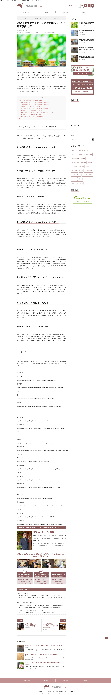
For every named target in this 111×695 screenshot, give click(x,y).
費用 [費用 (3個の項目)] (87, 166)
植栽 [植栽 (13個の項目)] (74, 154)
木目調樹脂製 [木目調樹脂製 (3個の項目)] (88, 170)
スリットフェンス (42, 32)
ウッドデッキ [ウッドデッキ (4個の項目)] (75, 162)
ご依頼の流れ (39, 691)
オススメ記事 (27, 32)
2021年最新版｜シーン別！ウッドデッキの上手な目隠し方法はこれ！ (50, 625)
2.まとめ (20, 118)
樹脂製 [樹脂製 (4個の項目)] (90, 162)
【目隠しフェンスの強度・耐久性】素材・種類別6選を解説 (41, 654)
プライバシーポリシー (69, 691)
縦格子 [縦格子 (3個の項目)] (81, 166)
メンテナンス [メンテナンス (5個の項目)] (88, 154)
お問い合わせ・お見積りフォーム (82, 91)
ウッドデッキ (21, 32)
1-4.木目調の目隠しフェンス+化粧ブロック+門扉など (35, 108)
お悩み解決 (27, 30)
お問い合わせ (55, 691)
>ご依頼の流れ (81, 7)
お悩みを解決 (26, 12)
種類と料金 (65, 12)
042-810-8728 (73, 5)
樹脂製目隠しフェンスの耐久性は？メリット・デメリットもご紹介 (43, 645)
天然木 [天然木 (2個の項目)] (74, 179)
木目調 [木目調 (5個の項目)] (80, 154)
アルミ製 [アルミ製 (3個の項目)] (74, 170)
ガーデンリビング (34, 32)
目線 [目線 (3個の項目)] (81, 170)
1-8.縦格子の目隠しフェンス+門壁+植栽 (31, 116)
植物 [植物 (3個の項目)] (73, 174)
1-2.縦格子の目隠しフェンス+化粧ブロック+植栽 (34, 105)
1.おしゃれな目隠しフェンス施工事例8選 (30, 101)
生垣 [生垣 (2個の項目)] (73, 183)
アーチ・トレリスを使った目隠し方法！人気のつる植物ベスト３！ (43, 662)
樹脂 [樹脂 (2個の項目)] (90, 174)
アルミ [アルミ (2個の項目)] (85, 174)
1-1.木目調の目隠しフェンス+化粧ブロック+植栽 (34, 103)
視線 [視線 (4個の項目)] (83, 158)
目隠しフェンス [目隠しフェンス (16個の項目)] (83, 150)
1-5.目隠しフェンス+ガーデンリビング (31, 110)
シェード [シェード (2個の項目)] (80, 183)
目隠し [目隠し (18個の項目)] (74, 150)
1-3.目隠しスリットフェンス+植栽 (30, 106)
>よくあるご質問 (90, 7)
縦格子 (59, 32)
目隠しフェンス (53, 32)
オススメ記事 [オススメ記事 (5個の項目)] (75, 158)
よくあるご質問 (47, 691)
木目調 (48, 32)
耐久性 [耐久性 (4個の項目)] (83, 162)
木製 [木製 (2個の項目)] (80, 179)
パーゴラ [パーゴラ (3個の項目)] (74, 166)
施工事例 (46, 12)
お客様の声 (84, 12)
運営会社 (61, 691)
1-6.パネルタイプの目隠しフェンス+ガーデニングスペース (37, 112)
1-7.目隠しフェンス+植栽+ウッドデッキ (31, 114)
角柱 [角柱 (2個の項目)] (79, 174)
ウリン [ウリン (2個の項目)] (86, 179)
